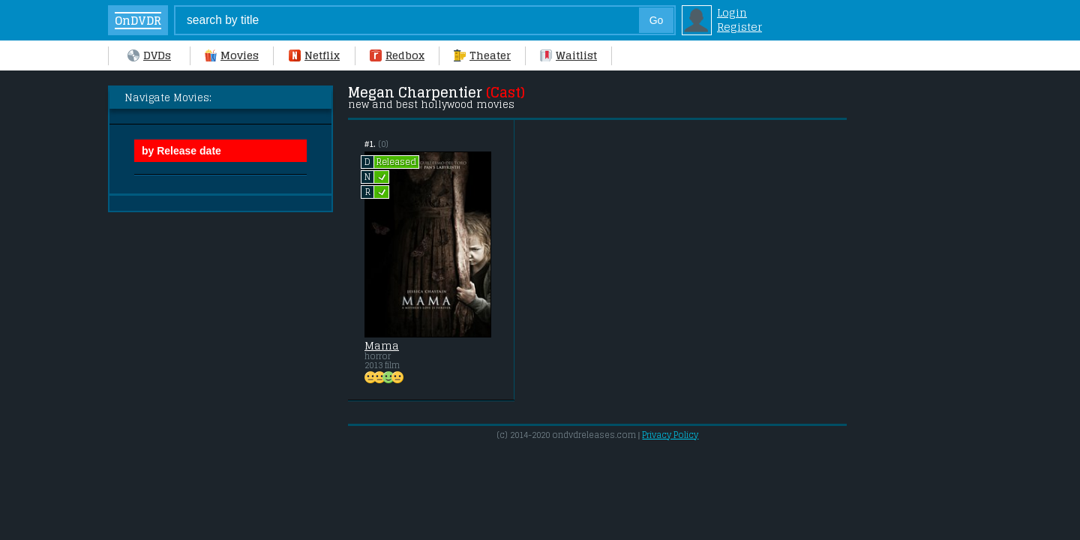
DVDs (149, 55)
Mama (381, 346)
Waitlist (568, 55)
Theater (482, 55)
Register (739, 26)
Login (732, 12)
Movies (232, 55)
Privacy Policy (670, 435)
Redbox (397, 55)
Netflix (314, 55)
